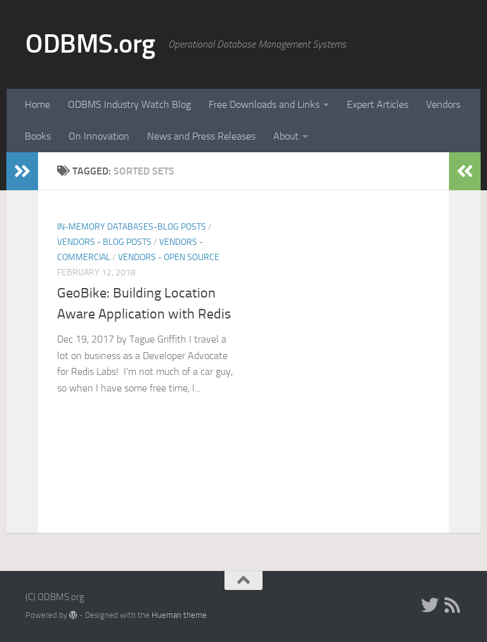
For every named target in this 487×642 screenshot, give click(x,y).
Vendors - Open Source (168, 257)
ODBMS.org (90, 44)
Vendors (443, 104)
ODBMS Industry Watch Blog (129, 104)
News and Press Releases (201, 136)
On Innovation (98, 136)
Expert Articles (377, 104)
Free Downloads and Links (264, 104)
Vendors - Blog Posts (104, 242)
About (286, 136)
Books (38, 136)
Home (37, 104)
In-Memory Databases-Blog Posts (131, 226)
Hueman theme (179, 615)
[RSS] (453, 605)
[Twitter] (430, 605)
